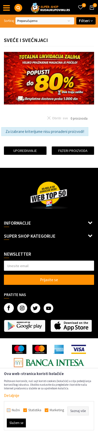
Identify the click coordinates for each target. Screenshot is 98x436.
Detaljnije (11, 395)
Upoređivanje (25, 150)
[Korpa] (91, 12)
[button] (18, 8)
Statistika (34, 410)
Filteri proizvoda (73, 150)
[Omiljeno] (80, 4)
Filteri (86, 20)
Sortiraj (9, 21)
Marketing (57, 410)
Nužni (16, 410)
